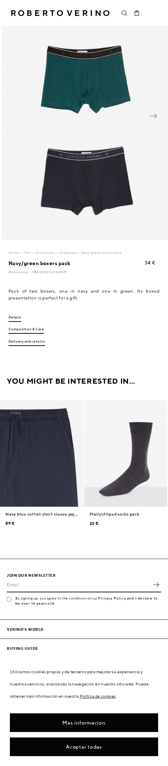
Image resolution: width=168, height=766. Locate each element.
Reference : (20, 272)
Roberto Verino (60, 13)
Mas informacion (83, 723)
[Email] (79, 585)
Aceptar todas (84, 747)
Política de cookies (98, 696)
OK (156, 585)
